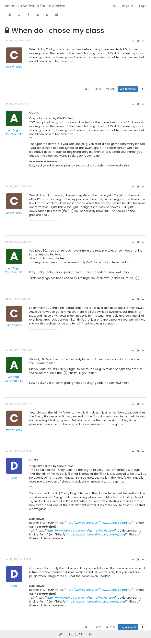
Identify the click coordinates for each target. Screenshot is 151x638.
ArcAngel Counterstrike (14, 132)
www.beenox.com (114, 523)
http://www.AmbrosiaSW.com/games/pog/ (96, 534)
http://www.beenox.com (82, 523)
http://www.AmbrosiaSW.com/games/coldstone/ (81, 531)
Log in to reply (128, 88)
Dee (14, 478)
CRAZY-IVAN (14, 67)
